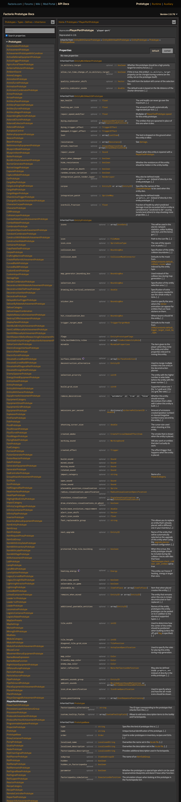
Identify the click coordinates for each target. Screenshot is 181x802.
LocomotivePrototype (17, 609)
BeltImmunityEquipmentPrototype (23, 145)
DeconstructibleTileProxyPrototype (23, 289)
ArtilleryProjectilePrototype (20, 104)
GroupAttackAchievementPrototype (24, 476)
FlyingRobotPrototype (17, 440)
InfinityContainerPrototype (20, 510)
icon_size (66, 243)
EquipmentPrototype (17, 410)
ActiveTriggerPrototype (18, 60)
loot (63, 135)
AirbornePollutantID (134, 410)
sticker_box (67, 301)
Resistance (114, 142)
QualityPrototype (15, 745)
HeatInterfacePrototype (18, 491)
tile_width (66, 623)
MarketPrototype (15, 627)
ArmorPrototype (14, 93)
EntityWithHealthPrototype (116, 39)
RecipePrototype (15, 789)
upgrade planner (162, 542)
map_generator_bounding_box (75, 273)
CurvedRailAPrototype (17, 263)
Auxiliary (168, 4)
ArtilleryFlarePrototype (18, 101)
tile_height (67, 639)
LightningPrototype (16, 587)
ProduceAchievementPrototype (22, 716)
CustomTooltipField (116, 714)
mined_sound (67, 462)
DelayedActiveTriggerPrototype (21, 300)
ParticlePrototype (15, 672)
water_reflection (70, 668)
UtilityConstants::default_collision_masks (162, 263)
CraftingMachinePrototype (19, 255)
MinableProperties (120, 344)
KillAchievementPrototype (19, 557)
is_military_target (71, 65)
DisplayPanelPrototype (18, 322)
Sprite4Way (108, 195)
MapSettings (13, 624)
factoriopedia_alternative (75, 707)
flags (63, 336)
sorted (167, 50)
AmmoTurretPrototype (17, 82)
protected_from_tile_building (76, 549)
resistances (67, 142)
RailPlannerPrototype (17, 756)
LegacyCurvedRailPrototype (20, 576)
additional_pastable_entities (76, 606)
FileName (115, 238)
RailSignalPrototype (16, 775)
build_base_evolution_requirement (79, 508)
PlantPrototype (14, 694)
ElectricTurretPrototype (18, 355)
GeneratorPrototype (16, 469)
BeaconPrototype (15, 138)
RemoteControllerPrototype (20, 793)
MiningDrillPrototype (17, 631)
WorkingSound (117, 440)
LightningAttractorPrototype (20, 583)
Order (101, 735)
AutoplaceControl (15, 130)
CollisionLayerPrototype (18, 215)
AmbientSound (14, 71)
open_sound (66, 480)
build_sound (67, 459)
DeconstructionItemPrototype (21, 292)
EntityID (106, 186)
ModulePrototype (15, 642)
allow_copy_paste (70, 580)
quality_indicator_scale (74, 88)
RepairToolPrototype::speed (159, 114)
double (121, 88)
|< (53, 22)
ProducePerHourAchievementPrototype (26, 719)
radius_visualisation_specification (80, 492)
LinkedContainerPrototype (19, 594)
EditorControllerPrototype (19, 344)
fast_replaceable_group (73, 520)
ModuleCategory (14, 638)
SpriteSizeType (118, 243)
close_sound (67, 484)
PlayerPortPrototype (89, 22)
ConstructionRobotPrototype (20, 241)
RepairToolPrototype (145, 154)
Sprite (114, 488)
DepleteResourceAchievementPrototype (26, 314)
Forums (29, 4)
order (63, 735)
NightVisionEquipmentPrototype (22, 664)
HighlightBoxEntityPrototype (21, 498)
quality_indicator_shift (74, 81)
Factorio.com (15, 4)
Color (113, 656)
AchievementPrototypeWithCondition (25, 53)
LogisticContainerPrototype (20, 613)
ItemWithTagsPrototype (18, 554)
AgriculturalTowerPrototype (20, 64)
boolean (122, 65)
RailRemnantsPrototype (18, 767)
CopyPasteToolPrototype (18, 248)
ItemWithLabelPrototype (18, 550)
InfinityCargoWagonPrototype (21, 506)
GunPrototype (13, 484)
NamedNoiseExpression (18, 657)
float (105, 100)
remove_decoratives (71, 396)
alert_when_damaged (71, 158)
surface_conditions (71, 359)
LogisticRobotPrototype (18, 616)
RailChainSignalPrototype (19, 753)
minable (65, 344)
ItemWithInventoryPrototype (21, 546)
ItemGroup (12, 528)
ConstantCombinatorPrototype (21, 233)
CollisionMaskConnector (123, 256)
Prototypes (71, 22)
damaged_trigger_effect (73, 131)
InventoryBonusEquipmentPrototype (24, 521)
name (63, 731)
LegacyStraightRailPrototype (21, 579)
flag (160, 633)
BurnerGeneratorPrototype (20, 163)
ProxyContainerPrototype (19, 738)
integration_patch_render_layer (78, 176)
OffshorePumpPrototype (18, 668)
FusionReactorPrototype (18, 458)
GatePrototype (14, 462)
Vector (121, 81)
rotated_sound (68, 470)
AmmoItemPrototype (17, 79)
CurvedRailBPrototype (17, 267)
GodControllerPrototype (18, 473)
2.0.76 (169, 14)
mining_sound (67, 466)
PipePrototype (13, 679)
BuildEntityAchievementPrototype (23, 160)
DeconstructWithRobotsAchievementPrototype (29, 285)
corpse (64, 186)
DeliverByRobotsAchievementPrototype (26, 303)
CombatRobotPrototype (18, 222)
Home (61, 22)
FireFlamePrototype (16, 417)
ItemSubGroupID (106, 756)
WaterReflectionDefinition (125, 668)
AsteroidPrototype (15, 127)
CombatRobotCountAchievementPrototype (27, 219)
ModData (11, 635)
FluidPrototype (14, 425)
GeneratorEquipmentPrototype (21, 465)
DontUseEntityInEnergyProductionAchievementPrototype (34, 340)
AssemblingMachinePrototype (21, 116)
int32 (113, 623)
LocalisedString (106, 742)
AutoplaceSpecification (123, 647)
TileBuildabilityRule (128, 340)
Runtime (156, 4)
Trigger (114, 450)
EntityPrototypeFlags (122, 336)
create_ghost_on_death (73, 169)
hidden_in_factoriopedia (74, 764)
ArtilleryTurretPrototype (18, 108)
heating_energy (69, 571)
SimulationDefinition (109, 777)
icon (63, 238)
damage (143, 141)
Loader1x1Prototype (16, 598)
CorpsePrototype (143, 188)
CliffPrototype (13, 211)
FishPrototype (13, 421)
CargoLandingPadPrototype (20, 186)
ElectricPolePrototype (17, 351)
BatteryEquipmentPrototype (20, 134)
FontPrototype (14, 443)
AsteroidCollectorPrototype (20, 123)
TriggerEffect (109, 127)
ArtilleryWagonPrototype (19, 112)
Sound (105, 152)
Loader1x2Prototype (16, 602)
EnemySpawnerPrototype (19, 373)
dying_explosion (69, 121)
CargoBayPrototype (16, 182)
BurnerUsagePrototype (18, 167)
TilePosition (117, 643)
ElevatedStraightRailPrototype (21, 370)
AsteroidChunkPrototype (19, 119)
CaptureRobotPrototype (18, 174)
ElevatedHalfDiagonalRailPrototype (24, 366)
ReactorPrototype (15, 782)
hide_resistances (70, 162)
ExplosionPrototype (16, 414)
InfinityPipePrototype (17, 513)
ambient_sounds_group (72, 679)
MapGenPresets (14, 620)
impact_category (69, 474)
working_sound (68, 440)
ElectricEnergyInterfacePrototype (23, 348)
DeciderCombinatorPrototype (21, 281)
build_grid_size (69, 386)
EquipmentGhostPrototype (19, 403)
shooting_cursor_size (72, 424)
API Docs (63, 3)
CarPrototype (13, 178)
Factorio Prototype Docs (18, 14)
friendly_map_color (71, 660)
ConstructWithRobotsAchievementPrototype (28, 237)
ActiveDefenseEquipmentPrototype (24, 57)
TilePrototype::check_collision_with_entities (162, 562)
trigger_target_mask (71, 322)
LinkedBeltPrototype (17, 591)
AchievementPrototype (18, 49)
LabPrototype (13, 561)
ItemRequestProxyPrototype (20, 535)
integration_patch (70, 195)
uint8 (113, 375)
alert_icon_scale (70, 516)
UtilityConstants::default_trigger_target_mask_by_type (162, 330)
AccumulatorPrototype (18, 46)
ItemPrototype (14, 532)
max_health (66, 100)
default (155, 50)
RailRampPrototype (16, 764)
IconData (121, 224)
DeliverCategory (14, 307)
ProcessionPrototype (17, 712)
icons (63, 224)
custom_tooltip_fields (73, 714)
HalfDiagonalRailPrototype (19, 487)
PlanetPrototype (14, 690)
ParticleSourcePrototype (18, 675)
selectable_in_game (71, 583)
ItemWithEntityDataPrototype (21, 543)
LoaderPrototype (15, 605)
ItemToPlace (117, 587)
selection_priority (71, 375)
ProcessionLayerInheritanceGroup (23, 708)
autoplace (66, 647)
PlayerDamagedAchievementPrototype (25, 697)
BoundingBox (117, 250)
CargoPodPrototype (16, 189)
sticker (164, 303)
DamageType (13, 278)
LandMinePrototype (16, 568)
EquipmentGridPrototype (19, 406)
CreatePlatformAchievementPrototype (25, 259)
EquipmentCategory (16, 399)
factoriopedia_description (75, 750)
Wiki (38, 4)
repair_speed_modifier (73, 114)
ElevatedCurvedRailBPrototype (21, 362)
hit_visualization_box (73, 315)
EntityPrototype (139, 39)
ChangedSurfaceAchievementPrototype (26, 200)
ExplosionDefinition (113, 121)
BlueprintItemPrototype (18, 152)
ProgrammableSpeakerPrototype (22, 723)
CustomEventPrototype (18, 270)
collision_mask (69, 256)
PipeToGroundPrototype (18, 683)
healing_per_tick (70, 107)
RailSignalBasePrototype (19, 771)
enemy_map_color (69, 664)
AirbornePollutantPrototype (20, 68)
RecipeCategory (14, 786)
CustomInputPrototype (18, 274)
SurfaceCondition (126, 359)
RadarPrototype (14, 749)
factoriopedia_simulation (74, 777)
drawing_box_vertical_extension (78, 289)
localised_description (73, 746)
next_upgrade (67, 532)
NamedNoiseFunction (17, 661)
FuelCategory (13, 447)
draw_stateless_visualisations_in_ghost (82, 503)
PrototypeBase (67, 42)
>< (174, 22)
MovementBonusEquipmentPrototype (25, 653)
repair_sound (67, 152)
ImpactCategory (158, 476)
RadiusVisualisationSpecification (129, 492)
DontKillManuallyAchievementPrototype (26, 333)
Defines (28, 22)
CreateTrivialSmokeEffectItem (126, 434)
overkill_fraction (70, 205)
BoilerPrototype (14, 156)
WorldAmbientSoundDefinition (126, 683)
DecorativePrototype (17, 296)
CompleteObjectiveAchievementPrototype (27, 230)
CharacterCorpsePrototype (19, 204)
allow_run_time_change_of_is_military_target (85, 72)
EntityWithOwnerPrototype (87, 39)
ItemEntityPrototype (17, 524)
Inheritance (40, 22)
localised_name (69, 742)
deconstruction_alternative (75, 363)
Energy (114, 571)
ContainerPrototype (16, 244)
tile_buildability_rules (74, 340)
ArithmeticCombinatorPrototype (22, 90)
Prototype (142, 3)
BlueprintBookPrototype (18, 149)
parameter (66, 770)
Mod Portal (49, 4)
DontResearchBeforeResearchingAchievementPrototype (34, 336)
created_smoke (68, 434)
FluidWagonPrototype (17, 436)
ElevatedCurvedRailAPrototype (21, 359)
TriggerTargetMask (120, 322)
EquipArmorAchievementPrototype (23, 395)
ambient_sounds (69, 683)
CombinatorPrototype (17, 226)
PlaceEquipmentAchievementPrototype (26, 686)
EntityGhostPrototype (17, 381)
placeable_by (67, 587)
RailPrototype (13, 760)
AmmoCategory (14, 75)
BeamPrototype (14, 141)
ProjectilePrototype (16, 727)
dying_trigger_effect (72, 127)
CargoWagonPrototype (17, 193)
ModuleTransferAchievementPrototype (25, 646)
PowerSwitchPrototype (18, 705)
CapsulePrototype (15, 171)
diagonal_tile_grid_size (74, 643)
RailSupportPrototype (17, 778)
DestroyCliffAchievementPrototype (23, 318)
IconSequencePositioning (130, 698)
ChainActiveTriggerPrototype (20, 197)
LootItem (113, 135)
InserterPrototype (15, 517)
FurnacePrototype (15, 451)
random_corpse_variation (74, 172)
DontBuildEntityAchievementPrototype (26, 325)
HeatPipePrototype (16, 495)
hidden (64, 760)
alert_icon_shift (70, 512)
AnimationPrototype (16, 86)
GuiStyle (11, 480)
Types (20, 22)
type (63, 726)
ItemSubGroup (143, 756)
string (114, 474)
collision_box (68, 250)
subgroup (65, 756)
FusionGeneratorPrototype (19, 454)
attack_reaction (69, 146)
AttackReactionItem (112, 146)
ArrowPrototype (14, 97)
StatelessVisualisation (123, 497)
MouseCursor (13, 649)
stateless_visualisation (74, 497)
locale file (154, 742)
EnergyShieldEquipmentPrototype (23, 377)
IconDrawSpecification (122, 689)
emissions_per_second (72, 410)
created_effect (69, 450)
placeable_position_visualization (79, 488)
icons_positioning (70, 698)
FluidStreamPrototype (17, 429)
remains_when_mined (71, 594)
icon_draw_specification (74, 689)
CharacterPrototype (16, 208)
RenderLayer (108, 176)
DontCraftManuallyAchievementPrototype (27, 329)
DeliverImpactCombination (19, 311)
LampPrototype (14, 565)
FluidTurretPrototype (17, 432)
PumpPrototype (14, 742)
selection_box (68, 283)
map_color (66, 656)
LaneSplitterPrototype (17, 572)
